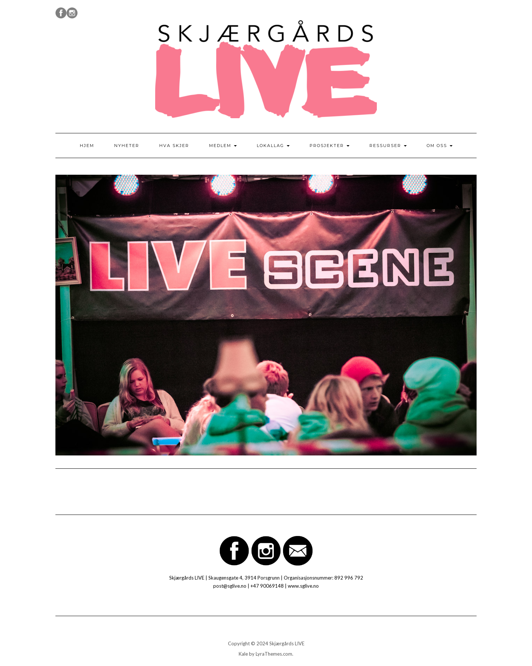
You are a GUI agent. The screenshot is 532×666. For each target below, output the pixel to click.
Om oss (440, 145)
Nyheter (126, 145)
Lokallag (273, 145)
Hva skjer (174, 145)
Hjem (87, 145)
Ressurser (388, 145)
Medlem (223, 145)
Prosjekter (329, 145)
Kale (243, 654)
